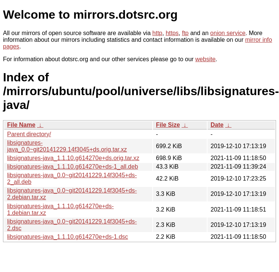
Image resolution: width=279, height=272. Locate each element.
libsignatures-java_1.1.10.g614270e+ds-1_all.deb (72, 166)
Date (217, 125)
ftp (185, 33)
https (172, 33)
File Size (168, 125)
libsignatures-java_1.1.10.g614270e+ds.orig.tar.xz (73, 158)
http (157, 33)
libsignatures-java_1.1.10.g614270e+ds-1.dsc (67, 237)
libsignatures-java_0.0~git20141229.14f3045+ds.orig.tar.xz (67, 146)
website (205, 59)
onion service (227, 33)
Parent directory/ (29, 134)
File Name (21, 125)
